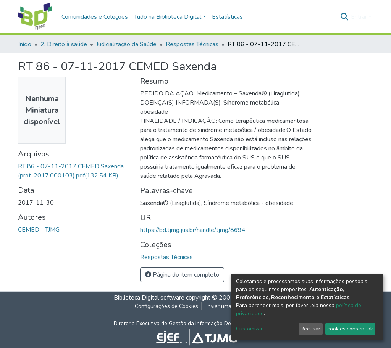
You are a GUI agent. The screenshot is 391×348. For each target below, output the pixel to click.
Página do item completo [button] (182, 275)
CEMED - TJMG (39, 230)
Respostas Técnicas (192, 44)
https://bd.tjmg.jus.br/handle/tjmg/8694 (193, 230)
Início (24, 44)
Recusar (310, 328)
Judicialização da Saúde (126, 44)
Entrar (359, 17)
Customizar (249, 328)
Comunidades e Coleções (94, 17)
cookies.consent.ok (350, 328)
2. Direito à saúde (63, 44)
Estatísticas (227, 17)
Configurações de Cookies (166, 306)
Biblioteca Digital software (149, 297)
